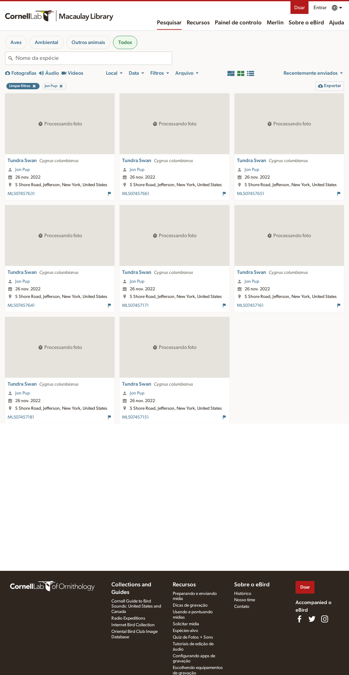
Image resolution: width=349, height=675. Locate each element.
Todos (125, 42)
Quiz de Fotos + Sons (193, 637)
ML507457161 (250, 305)
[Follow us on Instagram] (324, 619)
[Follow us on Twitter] (312, 619)
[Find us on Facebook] (299, 619)
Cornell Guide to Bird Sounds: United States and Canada (136, 606)
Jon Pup (22, 169)
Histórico (242, 593)
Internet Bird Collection (133, 625)
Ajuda (336, 23)
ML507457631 (21, 194)
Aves (16, 42)
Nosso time (244, 600)
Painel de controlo (238, 23)
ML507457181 (21, 417)
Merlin (275, 23)
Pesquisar (169, 23)
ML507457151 (135, 417)
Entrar (320, 7)
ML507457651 (250, 194)
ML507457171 (135, 305)
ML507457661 (135, 194)
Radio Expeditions (128, 618)
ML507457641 (21, 305)
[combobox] (94, 58)
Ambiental (46, 42)
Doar (299, 7)
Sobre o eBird (306, 23)
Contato (241, 606)
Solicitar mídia (186, 624)
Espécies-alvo (185, 630)
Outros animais (88, 42)
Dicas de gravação (190, 605)
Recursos (198, 23)
